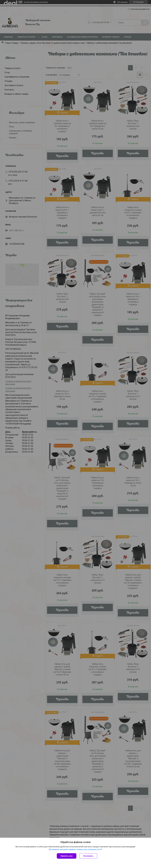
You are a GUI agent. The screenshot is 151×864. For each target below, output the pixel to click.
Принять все (67, 856)
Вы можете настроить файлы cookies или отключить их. (74, 849)
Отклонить (88, 856)
